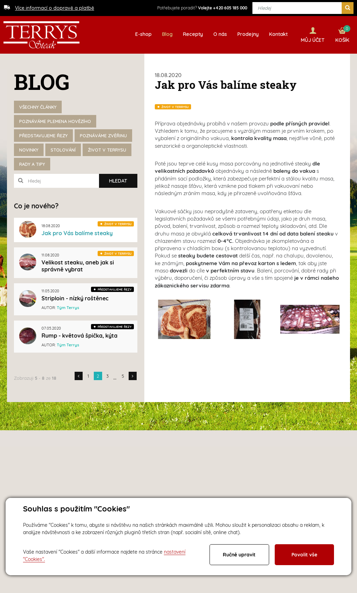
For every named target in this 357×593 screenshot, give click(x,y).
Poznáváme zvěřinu (103, 135)
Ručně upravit (239, 555)
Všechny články (37, 107)
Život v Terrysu (107, 150)
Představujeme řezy (43, 135)
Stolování (63, 150)
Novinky (28, 150)
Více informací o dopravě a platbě (54, 8)
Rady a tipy (32, 164)
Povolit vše (304, 555)
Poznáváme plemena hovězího (55, 121)
